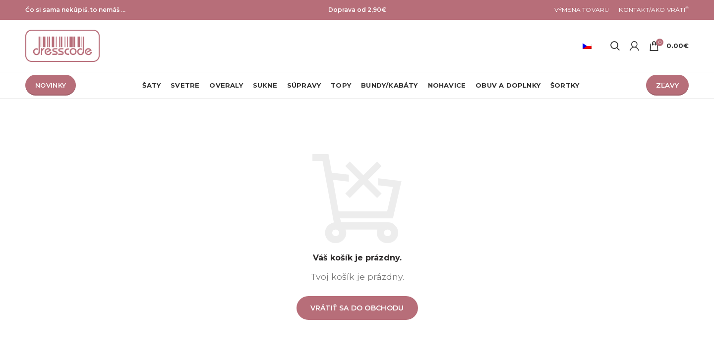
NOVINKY (50, 85)
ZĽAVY (667, 85)
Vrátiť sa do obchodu (357, 308)
